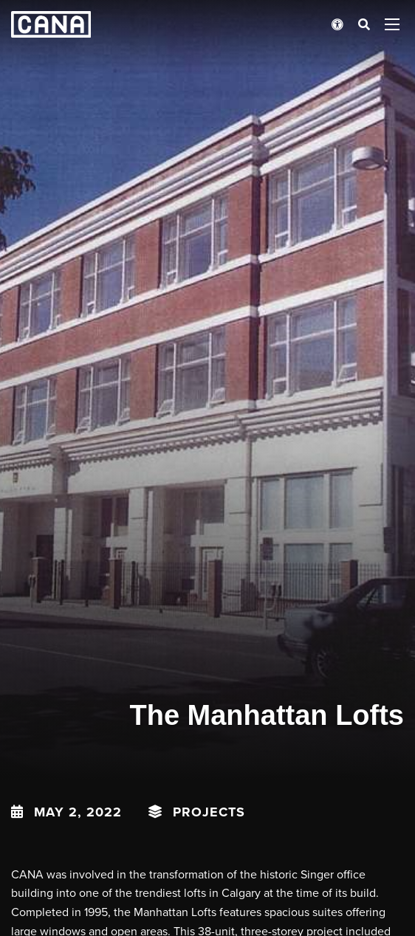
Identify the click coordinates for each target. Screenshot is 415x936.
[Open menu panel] (392, 24)
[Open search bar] (364, 24)
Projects (209, 812)
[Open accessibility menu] (337, 24)
